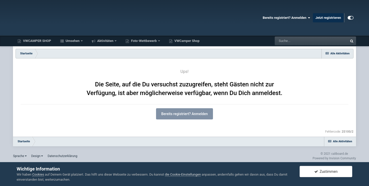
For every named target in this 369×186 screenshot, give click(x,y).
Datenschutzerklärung (62, 156)
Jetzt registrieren (328, 18)
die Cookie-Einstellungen (183, 174)
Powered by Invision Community (334, 158)
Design (37, 156)
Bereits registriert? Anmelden (286, 17)
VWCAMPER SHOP (36, 41)
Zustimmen (326, 171)
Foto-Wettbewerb (143, 41)
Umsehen (73, 41)
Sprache (19, 156)
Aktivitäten (105, 41)
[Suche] (301, 41)
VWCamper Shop (186, 41)
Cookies (38, 174)
